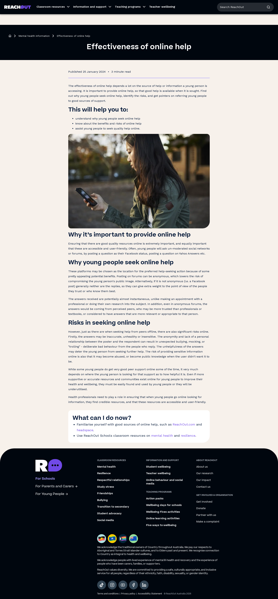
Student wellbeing (158, 467)
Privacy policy (128, 593)
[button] (52, 17)
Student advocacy (109, 513)
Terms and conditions (108, 593)
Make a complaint (207, 522)
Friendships (105, 493)
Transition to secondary (113, 507)
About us (242, 5)
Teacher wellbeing (162, 17)
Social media (105, 520)
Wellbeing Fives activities (163, 512)
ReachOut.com (184, 424)
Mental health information (34, 35)
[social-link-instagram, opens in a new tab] (112, 585)
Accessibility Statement (150, 593)
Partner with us (206, 515)
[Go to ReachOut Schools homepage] (17, 17)
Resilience (104, 473)
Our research (204, 473)
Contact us (203, 487)
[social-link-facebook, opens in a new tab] (133, 585)
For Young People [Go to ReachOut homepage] (16, 5)
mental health (162, 435)
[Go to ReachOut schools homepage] (48, 466)
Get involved (204, 502)
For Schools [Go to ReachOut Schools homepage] (68, 5)
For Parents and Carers (56, 486)
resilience (188, 435)
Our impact (203, 480)
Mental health (106, 467)
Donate (201, 508)
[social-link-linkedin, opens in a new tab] (144, 585)
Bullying (102, 500)
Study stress (105, 487)
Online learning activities (163, 518)
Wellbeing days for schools (164, 505)
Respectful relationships (113, 480)
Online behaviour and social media (164, 481)
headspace (85, 430)
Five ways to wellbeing (161, 525)
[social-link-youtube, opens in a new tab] (122, 585)
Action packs (154, 498)
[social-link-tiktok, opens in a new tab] (101, 585)
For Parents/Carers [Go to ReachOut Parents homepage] (44, 5)
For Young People (51, 494)
